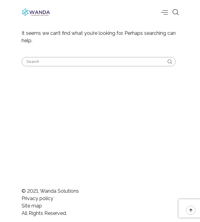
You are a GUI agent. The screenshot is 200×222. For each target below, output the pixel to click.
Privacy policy (37, 198)
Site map (32, 206)
